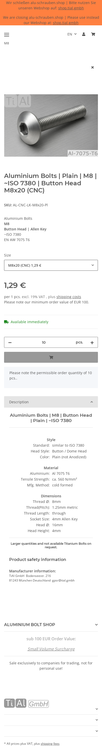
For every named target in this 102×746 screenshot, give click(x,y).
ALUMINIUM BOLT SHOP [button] (29, 624)
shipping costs (68, 296)
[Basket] (93, 34)
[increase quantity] (92, 342)
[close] (92, 67)
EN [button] (69, 34)
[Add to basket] (8, 59)
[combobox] (51, 265)
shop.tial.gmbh (71, 8)
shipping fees (50, 743)
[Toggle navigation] (6, 32)
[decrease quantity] (10, 342)
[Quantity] (43, 342)
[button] (83, 34)
